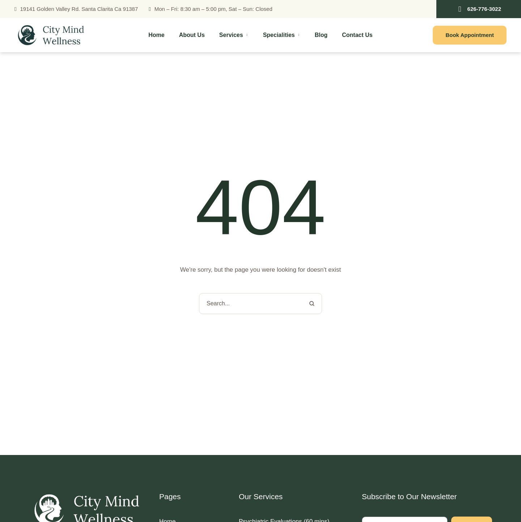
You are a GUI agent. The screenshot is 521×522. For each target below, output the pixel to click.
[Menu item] (156, 35)
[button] (478, 9)
